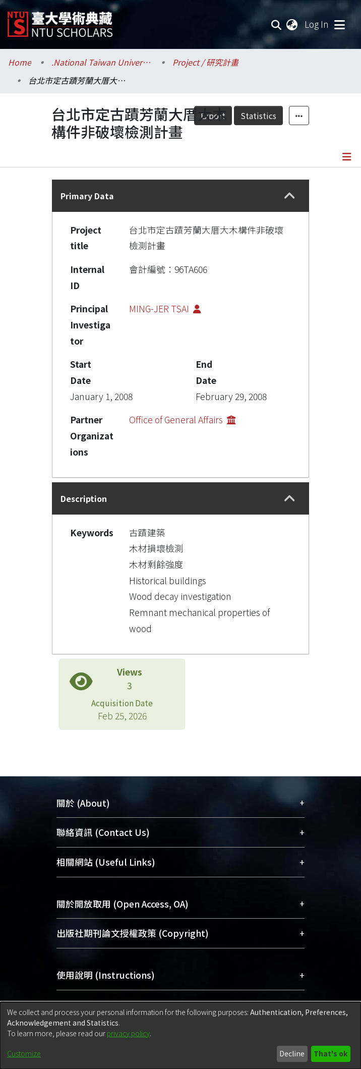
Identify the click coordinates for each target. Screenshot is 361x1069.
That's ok (330, 1053)
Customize (24, 1053)
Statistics (258, 115)
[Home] (60, 20)
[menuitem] (292, 24)
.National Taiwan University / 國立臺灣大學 (101, 62)
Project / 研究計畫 (205, 62)
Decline (292, 1053)
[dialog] (180, 1035)
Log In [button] (317, 24)
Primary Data (87, 196)
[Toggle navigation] (339, 24)
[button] (290, 196)
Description (84, 498)
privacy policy (128, 1033)
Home (19, 62)
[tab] (180, 196)
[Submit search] (276, 24)
